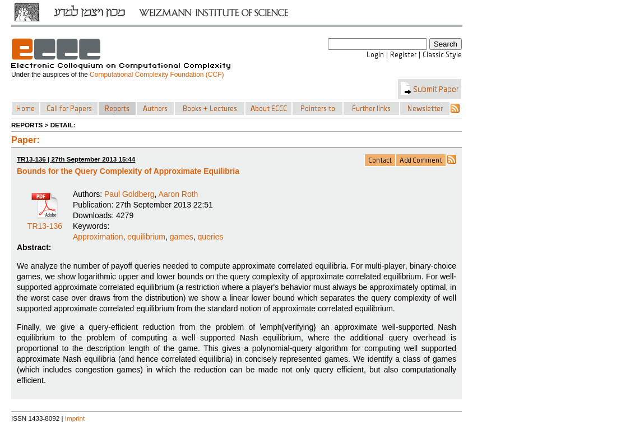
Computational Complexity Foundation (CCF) (157, 75)
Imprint (75, 418)
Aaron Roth (178, 194)
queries (211, 236)
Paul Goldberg (129, 194)
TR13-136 (44, 222)
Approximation (98, 236)
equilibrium (146, 236)
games (181, 236)
